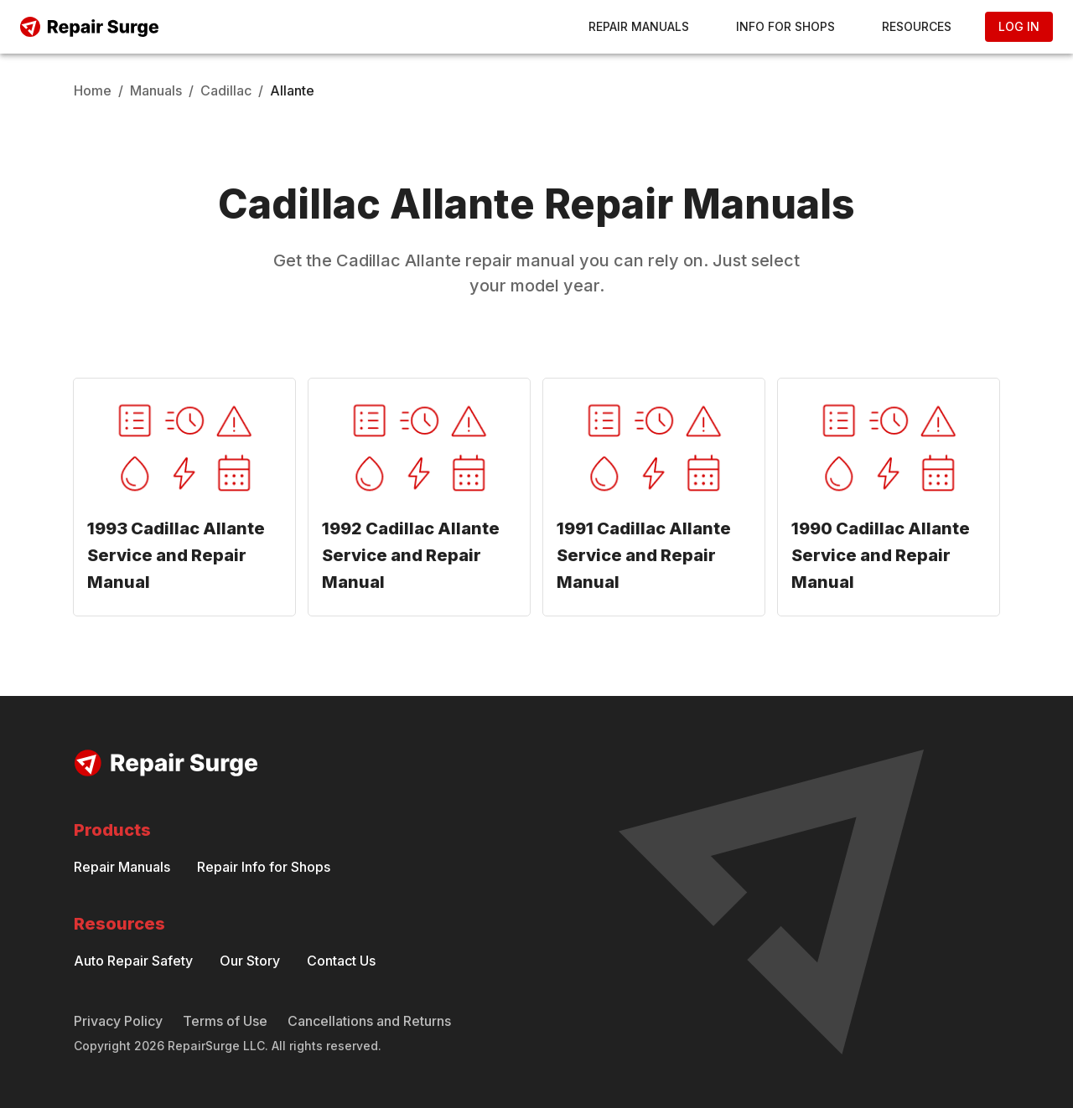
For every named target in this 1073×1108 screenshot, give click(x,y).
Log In (1018, 26)
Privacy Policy (118, 1021)
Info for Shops (785, 26)
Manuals (156, 90)
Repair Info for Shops (263, 866)
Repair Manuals (638, 26)
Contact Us (341, 960)
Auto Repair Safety (133, 960)
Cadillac (225, 90)
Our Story (250, 960)
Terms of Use (225, 1021)
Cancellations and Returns (369, 1021)
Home (92, 90)
